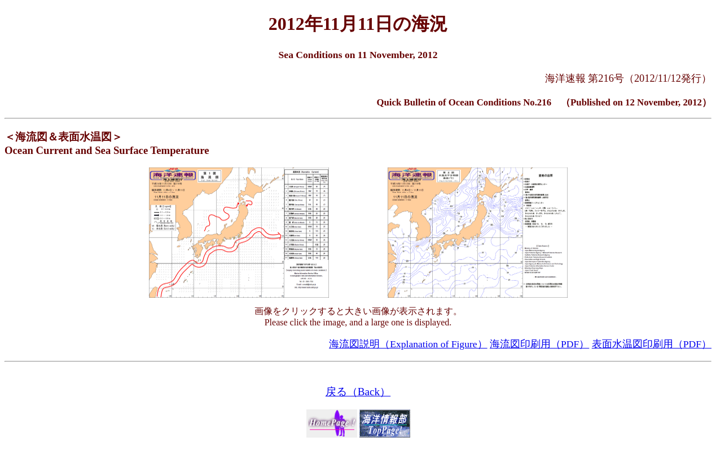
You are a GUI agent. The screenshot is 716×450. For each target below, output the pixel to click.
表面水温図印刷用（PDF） (651, 344)
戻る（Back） (358, 392)
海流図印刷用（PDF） (539, 344)
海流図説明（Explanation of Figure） (408, 344)
